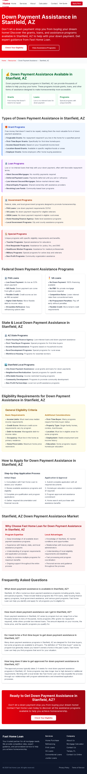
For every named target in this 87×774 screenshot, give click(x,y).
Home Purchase (52, 740)
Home (13, 3)
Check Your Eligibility (14, 48)
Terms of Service (78, 768)
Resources (12, 60)
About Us (71, 740)
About (32, 3)
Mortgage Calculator (75, 744)
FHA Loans (50, 747)
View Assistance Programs (44, 48)
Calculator (43, 3)
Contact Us (71, 747)
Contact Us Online (74, 754)
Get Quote (63, 3)
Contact (54, 3)
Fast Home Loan (13, 736)
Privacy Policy (64, 768)
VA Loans (49, 751)
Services (23, 3)
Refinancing (50, 744)
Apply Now (77, 3)
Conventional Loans (53, 754)
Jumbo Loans (51, 758)
